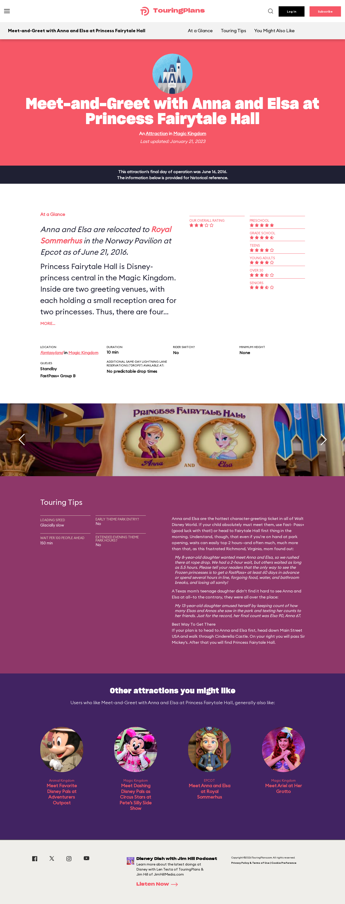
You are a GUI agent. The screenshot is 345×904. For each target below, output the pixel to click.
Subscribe (325, 11)
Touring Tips (233, 30)
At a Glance (200, 30)
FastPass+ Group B (57, 375)
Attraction (157, 133)
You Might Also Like (274, 30)
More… (47, 323)
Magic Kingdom (189, 133)
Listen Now (158, 884)
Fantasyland (51, 352)
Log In (291, 11)
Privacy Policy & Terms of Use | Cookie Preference (263, 862)
